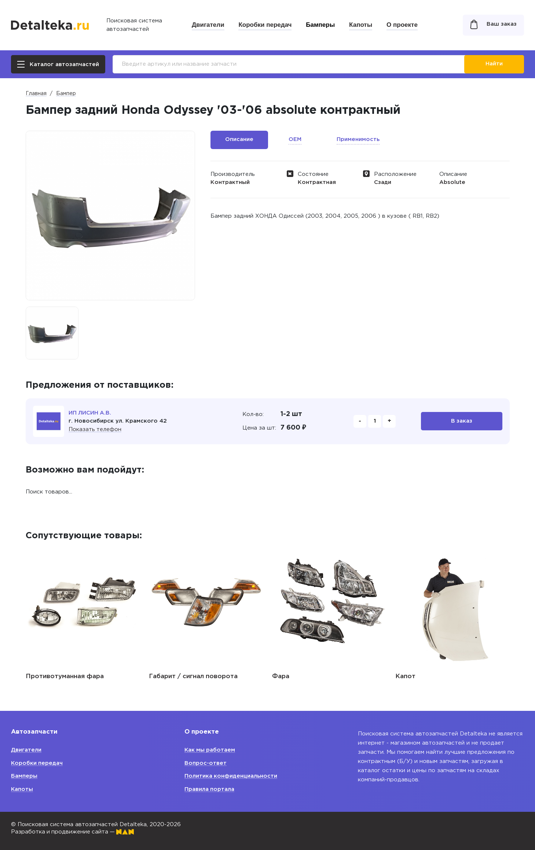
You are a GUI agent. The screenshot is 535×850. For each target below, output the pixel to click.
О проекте (402, 24)
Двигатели (208, 24)
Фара (280, 676)
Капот (405, 676)
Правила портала (209, 789)
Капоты (360, 24)
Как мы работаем (210, 750)
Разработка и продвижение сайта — (73, 831)
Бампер (66, 93)
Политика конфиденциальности (231, 776)
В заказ (461, 421)
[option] (52, 333)
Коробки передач (265, 24)
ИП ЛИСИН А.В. (90, 412)
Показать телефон (95, 429)
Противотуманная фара (65, 676)
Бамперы (320, 24)
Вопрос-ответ (205, 763)
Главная (36, 93)
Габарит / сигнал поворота (193, 676)
